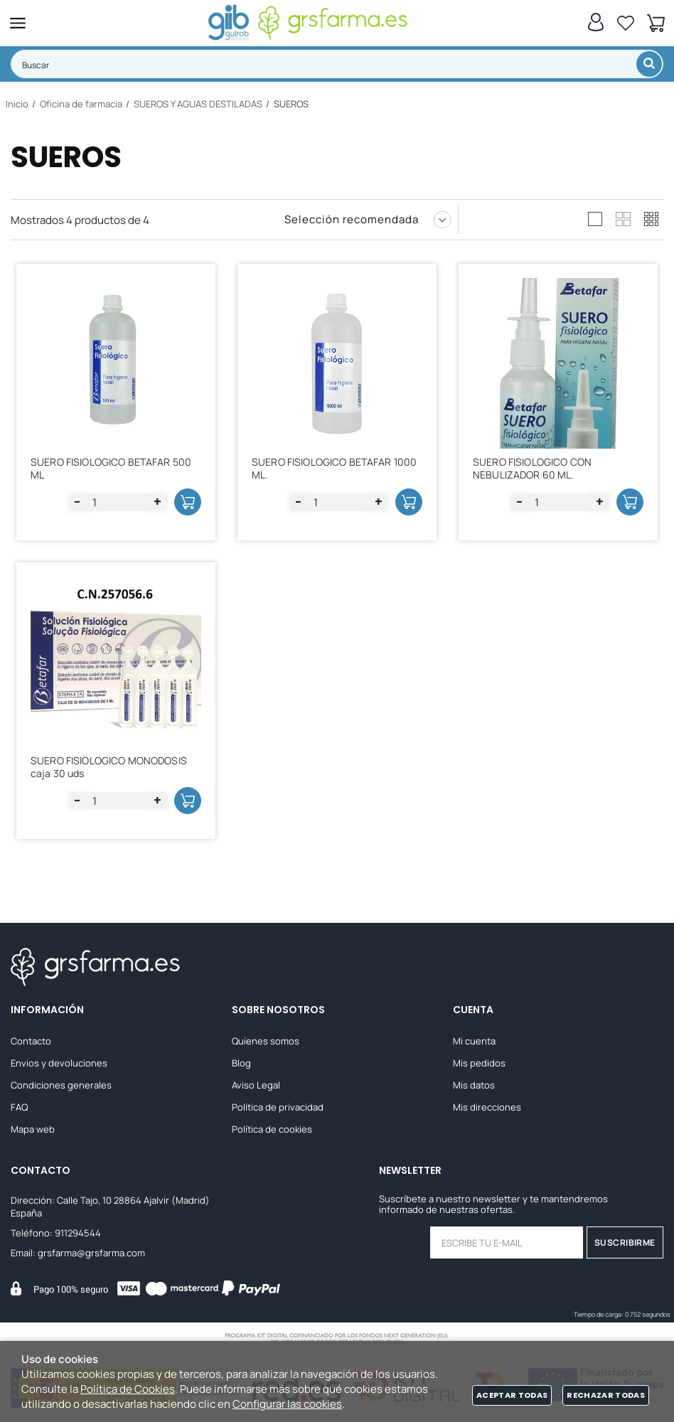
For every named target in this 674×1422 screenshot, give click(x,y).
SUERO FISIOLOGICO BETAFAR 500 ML (111, 468)
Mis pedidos (479, 1063)
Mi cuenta (474, 1041)
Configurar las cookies (287, 1403)
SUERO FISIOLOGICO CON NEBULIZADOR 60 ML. (532, 468)
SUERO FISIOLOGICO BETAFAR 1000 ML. (334, 468)
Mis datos (474, 1085)
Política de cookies (272, 1129)
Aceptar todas (511, 1395)
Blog (241, 1063)
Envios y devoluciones (59, 1063)
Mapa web (33, 1129)
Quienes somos (265, 1041)
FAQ (19, 1107)
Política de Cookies (127, 1388)
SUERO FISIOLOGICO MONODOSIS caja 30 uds (109, 767)
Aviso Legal (256, 1085)
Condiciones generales (61, 1085)
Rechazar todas (606, 1395)
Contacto (31, 1041)
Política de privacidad (277, 1107)
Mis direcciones (487, 1107)
